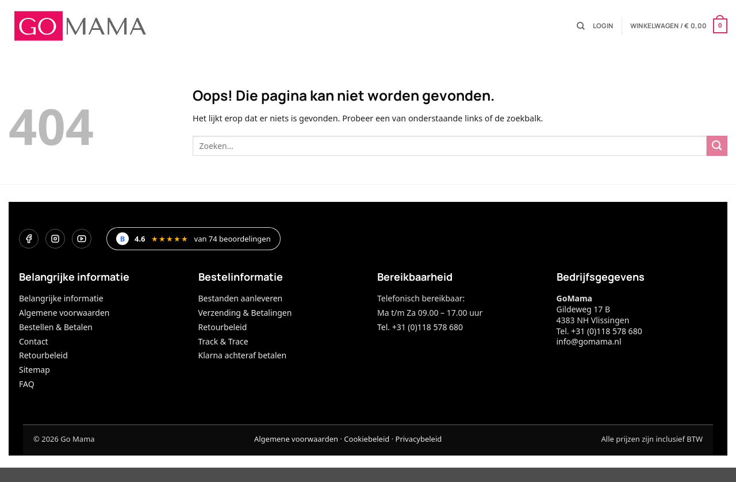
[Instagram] (55, 238)
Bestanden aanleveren (240, 298)
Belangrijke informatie (61, 298)
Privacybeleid (419, 439)
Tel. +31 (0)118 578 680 (420, 327)
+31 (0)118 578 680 (606, 331)
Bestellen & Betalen (56, 327)
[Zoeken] (581, 26)
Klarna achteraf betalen (242, 355)
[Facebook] (29, 238)
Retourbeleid (43, 355)
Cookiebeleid (366, 439)
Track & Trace (223, 341)
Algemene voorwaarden (64, 312)
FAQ (26, 383)
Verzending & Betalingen (245, 312)
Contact (33, 341)
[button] (603, 26)
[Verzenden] (717, 146)
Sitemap (34, 369)
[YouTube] (81, 238)
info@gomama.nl (589, 341)
